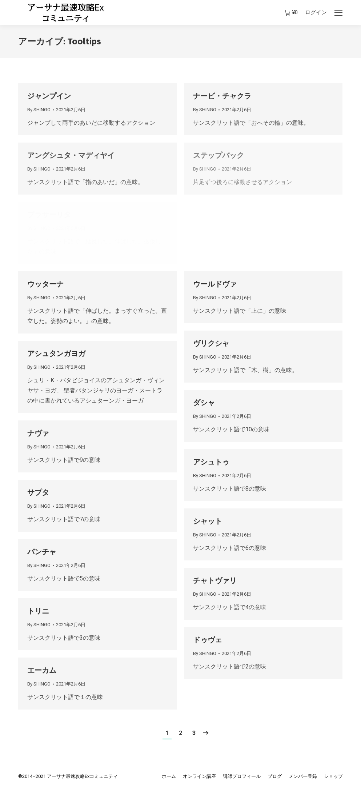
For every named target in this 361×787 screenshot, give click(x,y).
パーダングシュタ (222, 214)
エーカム (41, 670)
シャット (207, 521)
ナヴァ (38, 433)
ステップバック (218, 155)
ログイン (316, 12)
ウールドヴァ (215, 284)
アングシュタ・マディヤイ (71, 155)
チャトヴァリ (215, 580)
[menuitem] (169, 776)
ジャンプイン (49, 96)
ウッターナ (45, 284)
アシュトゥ (211, 462)
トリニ (38, 611)
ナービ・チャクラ (222, 96)
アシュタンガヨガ (56, 353)
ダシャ (204, 402)
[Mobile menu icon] (338, 12)
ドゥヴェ (207, 639)
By (39, 109)
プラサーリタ (49, 214)
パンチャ (41, 551)
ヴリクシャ (211, 343)
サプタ (38, 492)
